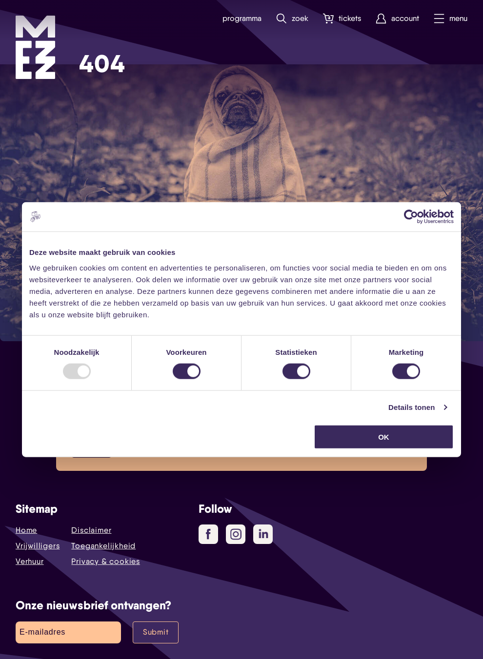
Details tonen (411, 407)
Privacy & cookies (105, 561)
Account (397, 19)
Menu (450, 19)
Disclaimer (91, 530)
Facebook (212, 534)
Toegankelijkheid (103, 545)
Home (26, 530)
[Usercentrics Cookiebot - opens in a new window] (411, 217)
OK (383, 436)
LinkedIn (264, 533)
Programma (242, 18)
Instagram (237, 534)
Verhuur (30, 561)
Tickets (342, 19)
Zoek (292, 19)
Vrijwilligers (38, 545)
